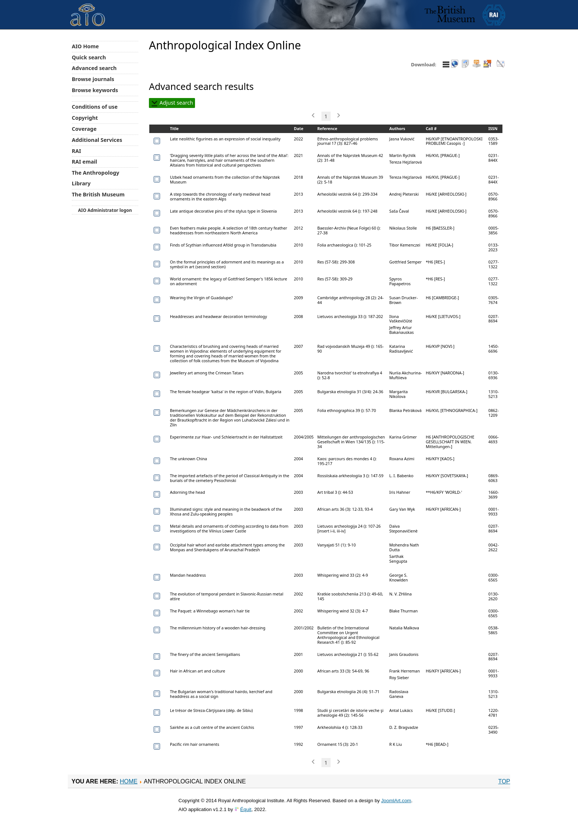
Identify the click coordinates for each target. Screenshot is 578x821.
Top (504, 781)
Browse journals (93, 79)
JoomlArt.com (396, 800)
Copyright (85, 117)
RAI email (84, 161)
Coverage (84, 128)
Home (128, 781)
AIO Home (85, 46)
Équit (245, 809)
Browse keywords (95, 90)
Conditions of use (95, 106)
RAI (76, 150)
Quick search (89, 57)
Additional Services (97, 139)
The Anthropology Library (95, 178)
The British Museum (98, 194)
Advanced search (94, 67)
